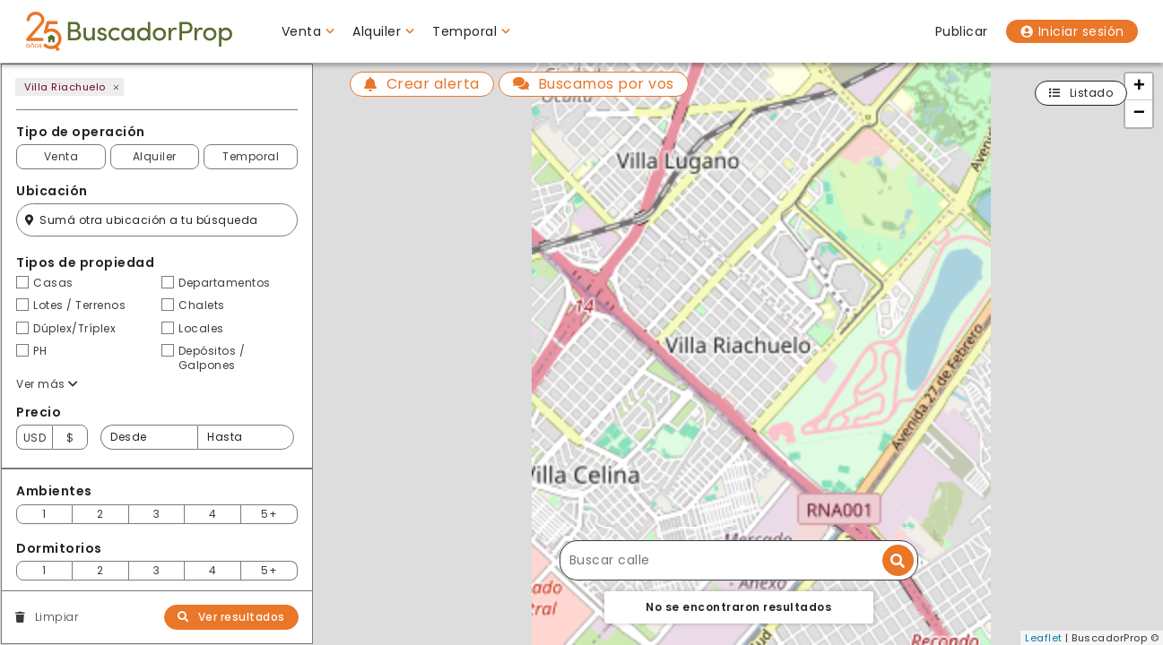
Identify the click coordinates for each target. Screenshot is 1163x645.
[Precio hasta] (245, 437)
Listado (1081, 92)
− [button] (1139, 113)
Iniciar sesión (1072, 31)
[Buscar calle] (739, 560)
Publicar (961, 31)
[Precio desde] (148, 437)
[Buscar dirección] (898, 560)
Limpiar (46, 617)
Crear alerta (422, 83)
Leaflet (1044, 638)
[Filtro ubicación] (157, 219)
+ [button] (1139, 86)
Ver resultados (231, 616)
